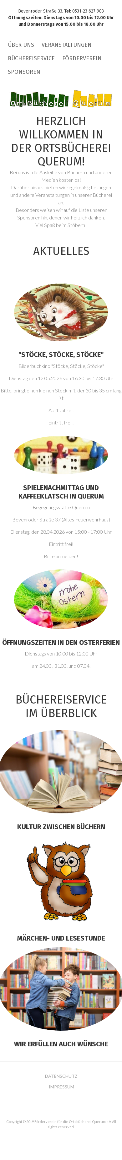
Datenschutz (61, 1076)
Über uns (21, 44)
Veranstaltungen (67, 44)
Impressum (61, 1087)
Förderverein (82, 58)
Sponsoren (24, 71)
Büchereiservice (31, 58)
